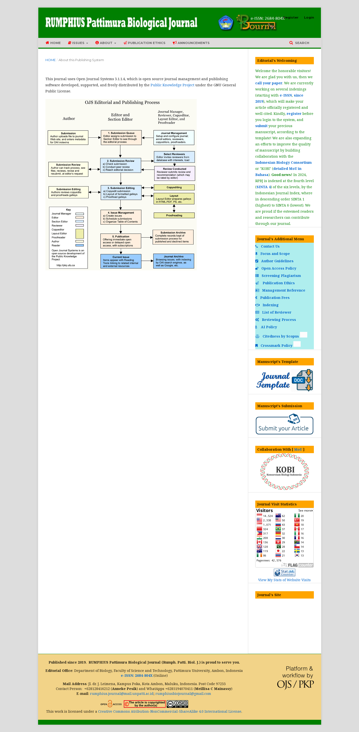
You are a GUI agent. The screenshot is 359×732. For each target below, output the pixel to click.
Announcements (191, 43)
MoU (298, 449)
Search (301, 43)
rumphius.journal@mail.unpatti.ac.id (122, 693)
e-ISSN (286, 95)
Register (290, 17)
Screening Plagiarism (278, 275)
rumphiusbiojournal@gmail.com (183, 693)
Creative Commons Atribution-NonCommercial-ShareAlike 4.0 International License (169, 711)
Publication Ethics (144, 43)
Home (53, 43)
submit (261, 125)
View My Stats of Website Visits (284, 580)
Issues (76, 43)
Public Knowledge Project (172, 85)
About (104, 43)
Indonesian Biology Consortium (283, 162)
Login (309, 17)
